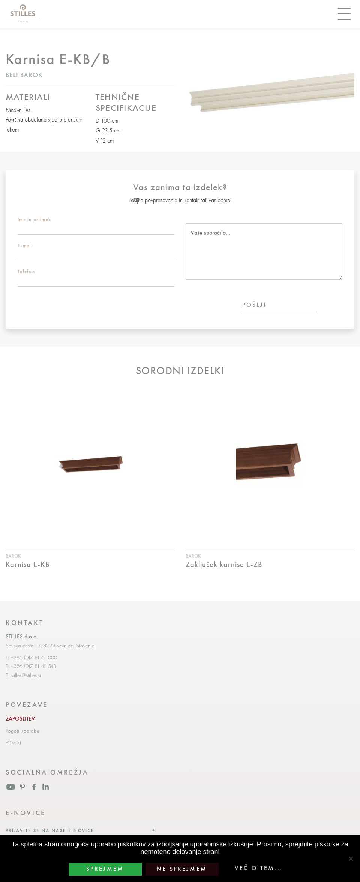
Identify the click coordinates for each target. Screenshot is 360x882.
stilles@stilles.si (26, 675)
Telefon (26, 271)
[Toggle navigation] (344, 14)
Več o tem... (259, 868)
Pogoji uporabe (22, 730)
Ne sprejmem (182, 869)
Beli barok (24, 74)
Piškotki (13, 742)
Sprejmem (105, 869)
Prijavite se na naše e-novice (50, 831)
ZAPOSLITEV (20, 718)
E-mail (25, 245)
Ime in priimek (34, 219)
